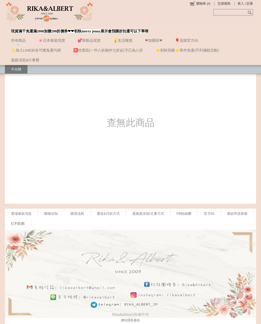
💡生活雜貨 (122, 40)
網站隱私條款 (130, 320)
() (200, 3)
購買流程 (77, 214)
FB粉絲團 (184, 214)
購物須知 (51, 214)
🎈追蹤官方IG (186, 40)
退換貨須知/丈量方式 (148, 214)
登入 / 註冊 (245, 3)
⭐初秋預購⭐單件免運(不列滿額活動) (187, 50)
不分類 (16, 69)
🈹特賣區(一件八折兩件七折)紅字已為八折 (108, 50)
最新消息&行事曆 (25, 60)
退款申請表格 (237, 214)
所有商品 (18, 40)
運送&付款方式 (108, 214)
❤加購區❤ (153, 40)
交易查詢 (224, 3)
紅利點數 (18, 223)
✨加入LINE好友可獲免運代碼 (36, 50)
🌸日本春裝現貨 (51, 40)
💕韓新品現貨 (89, 40)
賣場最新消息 (21, 214)
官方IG (209, 214)
